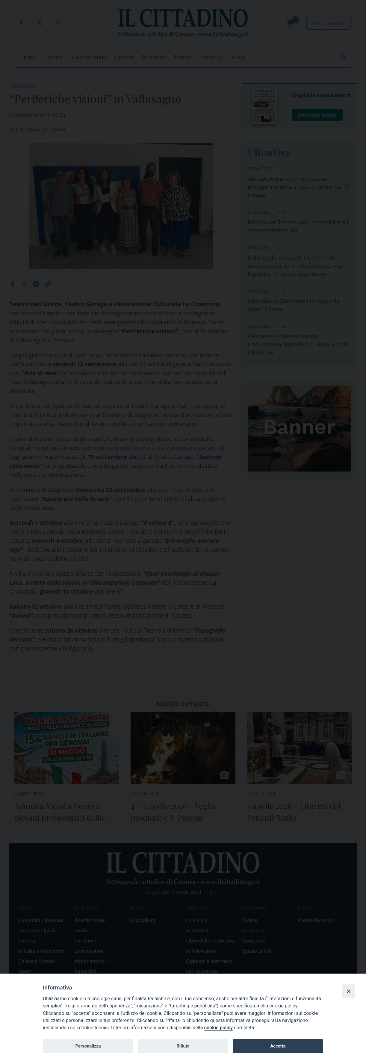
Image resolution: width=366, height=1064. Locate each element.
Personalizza (88, 1046)
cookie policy (218, 1027)
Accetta (277, 1046)
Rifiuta (182, 1046)
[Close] (348, 991)
